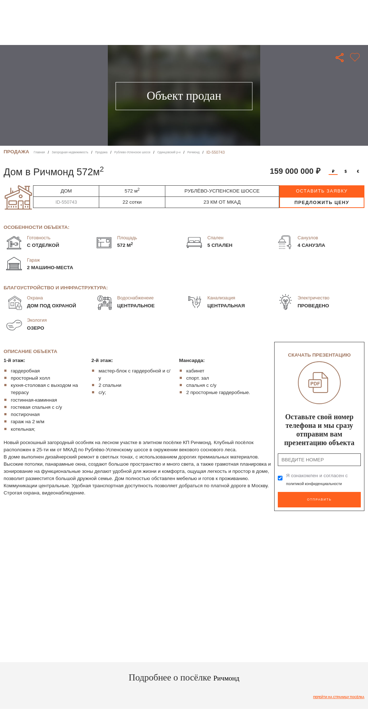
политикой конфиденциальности (323, 483)
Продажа (119, 152)
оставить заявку (322, 191)
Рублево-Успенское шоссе (158, 152)
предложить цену (321, 202)
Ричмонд (235, 152)
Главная (41, 152)
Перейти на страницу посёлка (330, 694)
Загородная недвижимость (79, 152)
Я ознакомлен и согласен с (323, 479)
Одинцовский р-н (204, 152)
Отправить (319, 497)
